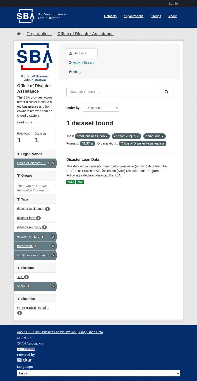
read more (25, 122)
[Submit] (167, 92)
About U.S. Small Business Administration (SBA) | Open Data (60, 332)
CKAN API (24, 338)
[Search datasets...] (113, 92)
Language (24, 367)
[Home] (19, 33)
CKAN (24, 359)
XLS (80, 182)
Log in (173, 3)
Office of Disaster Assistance (85, 33)
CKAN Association (30, 343)
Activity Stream (81, 62)
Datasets (110, 16)
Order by (72, 108)
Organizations (133, 16)
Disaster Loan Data (82, 160)
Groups (156, 16)
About (172, 16)
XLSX (71, 182)
